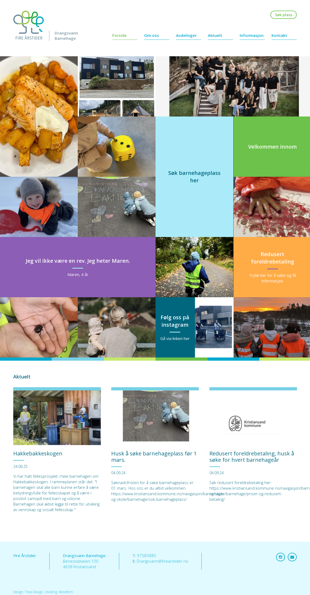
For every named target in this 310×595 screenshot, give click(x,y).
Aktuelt (215, 35)
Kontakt (279, 35)
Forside (119, 35)
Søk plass (283, 14)
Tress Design (34, 592)
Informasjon (252, 35)
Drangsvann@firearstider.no (162, 561)
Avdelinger (186, 35)
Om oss (151, 35)
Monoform (66, 592)
